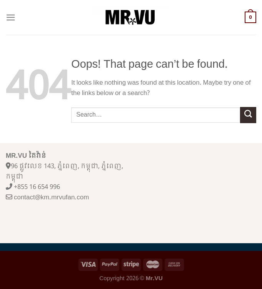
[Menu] (11, 17)
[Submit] (248, 115)
